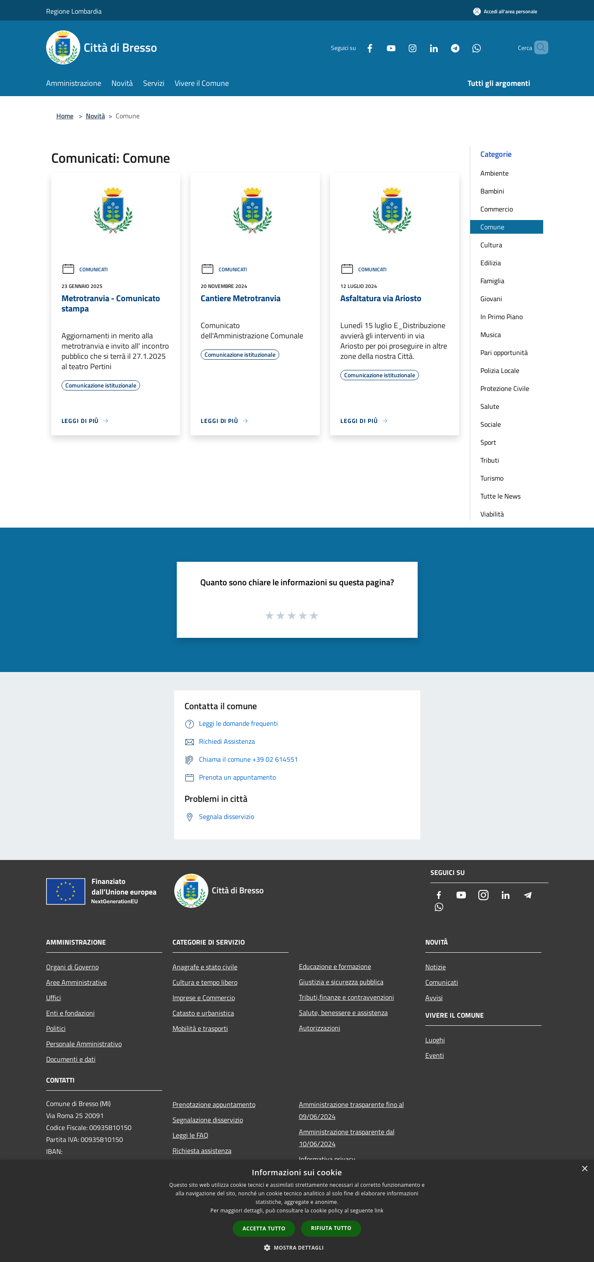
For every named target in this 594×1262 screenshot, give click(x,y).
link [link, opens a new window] (379, 1210)
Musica (490, 334)
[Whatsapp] (462, 47)
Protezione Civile (504, 388)
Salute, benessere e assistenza (343, 1012)
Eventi (434, 1055)
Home (64, 116)
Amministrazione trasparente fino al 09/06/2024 (351, 1110)
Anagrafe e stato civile (205, 967)
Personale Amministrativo (84, 1044)
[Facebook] (355, 47)
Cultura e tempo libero (205, 982)
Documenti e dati (71, 1059)
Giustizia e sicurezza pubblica (341, 982)
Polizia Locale (499, 370)
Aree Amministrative (76, 982)
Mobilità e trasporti (200, 1028)
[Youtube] (376, 47)
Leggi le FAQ (190, 1135)
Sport (488, 442)
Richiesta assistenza (202, 1150)
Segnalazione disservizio (208, 1120)
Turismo (491, 478)
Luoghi (435, 1040)
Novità (95, 116)
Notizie (435, 967)
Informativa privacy (327, 1159)
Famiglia (492, 281)
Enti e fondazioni (70, 1013)
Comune (492, 227)
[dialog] (297, 1211)
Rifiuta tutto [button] (331, 1228)
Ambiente (494, 173)
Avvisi (434, 997)
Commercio (496, 209)
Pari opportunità (504, 352)
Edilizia (490, 263)
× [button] (584, 1169)
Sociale (490, 424)
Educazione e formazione (335, 966)
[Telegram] (440, 47)
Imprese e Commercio (204, 997)
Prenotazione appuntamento (214, 1104)
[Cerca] (538, 47)
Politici (56, 1028)
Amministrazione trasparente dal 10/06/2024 (347, 1138)
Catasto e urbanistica (203, 1013)
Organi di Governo (72, 967)
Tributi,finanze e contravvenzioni (346, 997)
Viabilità (492, 514)
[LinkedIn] (419, 47)
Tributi (489, 460)
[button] (297, 1247)
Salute (489, 406)
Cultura (491, 245)
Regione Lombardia (74, 11)
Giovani (491, 298)
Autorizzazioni (319, 1028)
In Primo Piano (501, 316)
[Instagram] (398, 47)
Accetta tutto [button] (264, 1228)
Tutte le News (500, 496)
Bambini (492, 191)
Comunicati (84, 269)
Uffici (53, 997)
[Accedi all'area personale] (505, 11)
